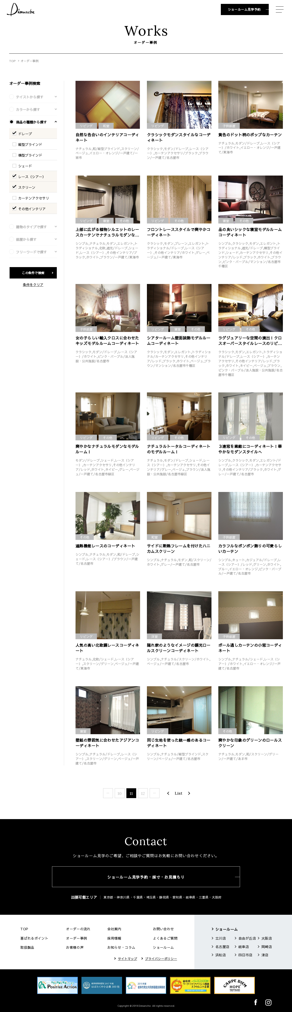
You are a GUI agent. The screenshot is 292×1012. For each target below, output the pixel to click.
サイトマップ (127, 958)
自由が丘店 (247, 938)
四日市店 (245, 954)
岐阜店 (243, 946)
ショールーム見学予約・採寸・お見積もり (146, 877)
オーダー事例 (76, 938)
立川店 (220, 938)
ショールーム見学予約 (244, 9)
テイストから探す (29, 97)
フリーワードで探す (31, 252)
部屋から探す (26, 239)
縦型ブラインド (30, 144)
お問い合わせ (163, 928)
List (178, 793)
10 (119, 793)
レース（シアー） (32, 176)
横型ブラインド (30, 155)
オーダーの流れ (78, 928)
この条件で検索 (33, 273)
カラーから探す (28, 109)
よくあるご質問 (165, 938)
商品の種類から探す (31, 122)
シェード (25, 165)
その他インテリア (32, 208)
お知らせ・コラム (121, 947)
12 (143, 793)
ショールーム (163, 947)
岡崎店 (266, 946)
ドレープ (25, 133)
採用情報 (114, 938)
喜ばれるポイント (34, 938)
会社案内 (114, 928)
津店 (265, 954)
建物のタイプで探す (31, 226)
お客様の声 (74, 947)
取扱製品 (27, 947)
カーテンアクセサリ (33, 198)
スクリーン (26, 187)
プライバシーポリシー (161, 958)
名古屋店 (222, 946)
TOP (12, 61)
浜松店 (220, 954)
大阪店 (266, 938)
